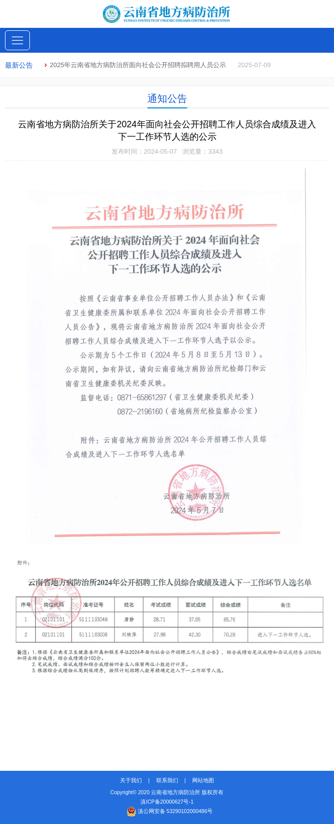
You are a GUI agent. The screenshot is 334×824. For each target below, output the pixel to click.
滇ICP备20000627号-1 (167, 802)
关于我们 (131, 780)
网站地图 (203, 780)
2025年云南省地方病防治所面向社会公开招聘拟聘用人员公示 (138, 65)
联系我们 (167, 780)
